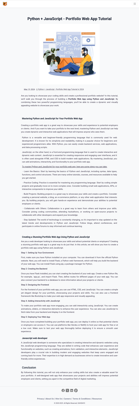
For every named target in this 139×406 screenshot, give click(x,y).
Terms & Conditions (82, 399)
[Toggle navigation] (134, 4)
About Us (49, 399)
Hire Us (59, 399)
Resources (97, 399)
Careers (67, 399)
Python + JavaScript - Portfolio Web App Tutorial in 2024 (60, 89)
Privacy (40, 399)
